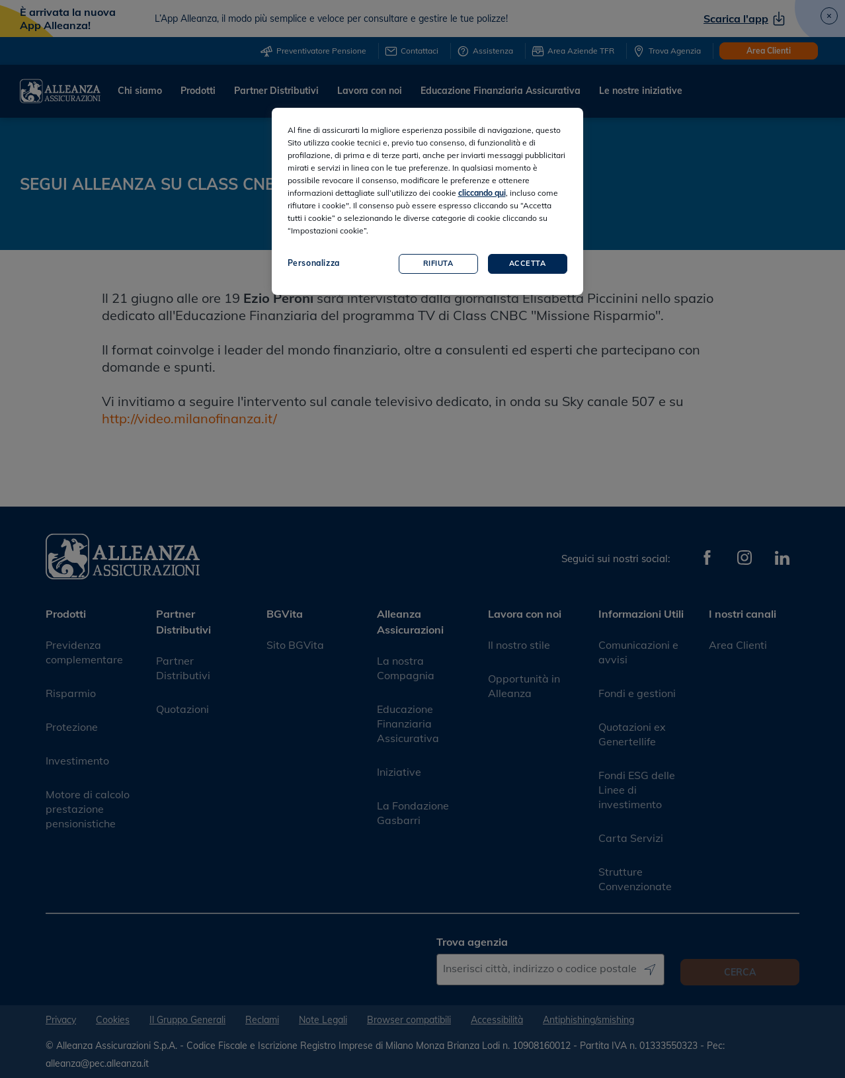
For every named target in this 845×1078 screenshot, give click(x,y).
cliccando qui (482, 193)
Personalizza (314, 263)
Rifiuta (438, 263)
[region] (427, 201)
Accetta (527, 263)
